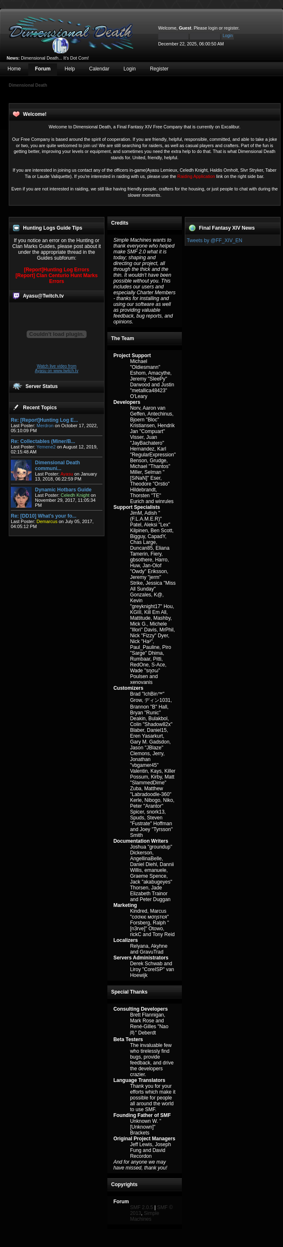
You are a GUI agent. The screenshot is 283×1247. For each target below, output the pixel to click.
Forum (42, 69)
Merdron (45, 425)
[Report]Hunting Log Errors (56, 270)
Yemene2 (46, 446)
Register (159, 69)
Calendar (99, 69)
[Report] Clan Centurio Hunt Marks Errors (56, 278)
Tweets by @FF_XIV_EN (215, 240)
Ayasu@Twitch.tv (43, 296)
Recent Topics (40, 408)
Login (130, 69)
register (231, 27)
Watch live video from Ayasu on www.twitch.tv (56, 368)
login (213, 27)
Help (70, 69)
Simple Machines (144, 1216)
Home (14, 69)
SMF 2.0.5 (141, 1207)
